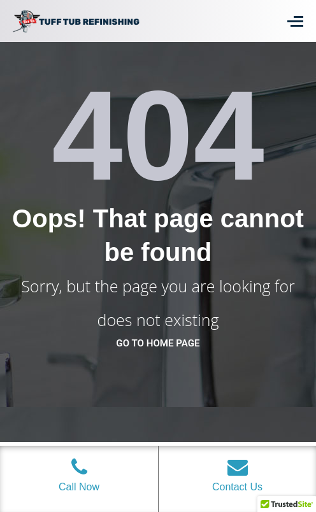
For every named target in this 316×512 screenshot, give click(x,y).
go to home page (157, 343)
